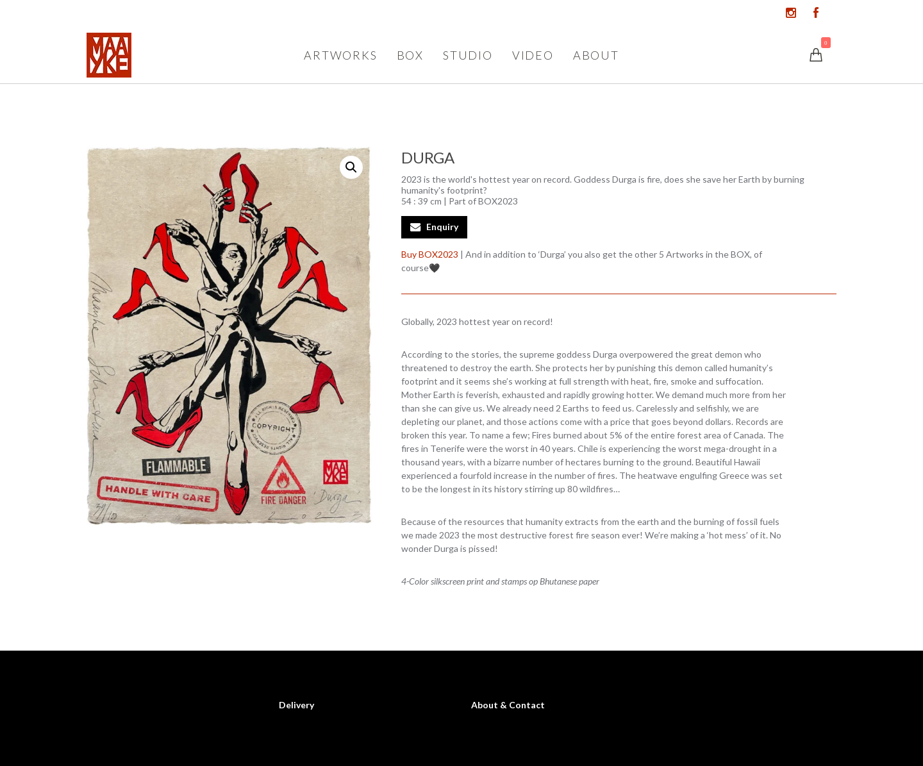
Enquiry (442, 226)
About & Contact (508, 704)
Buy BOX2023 (429, 254)
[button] (351, 167)
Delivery (296, 704)
